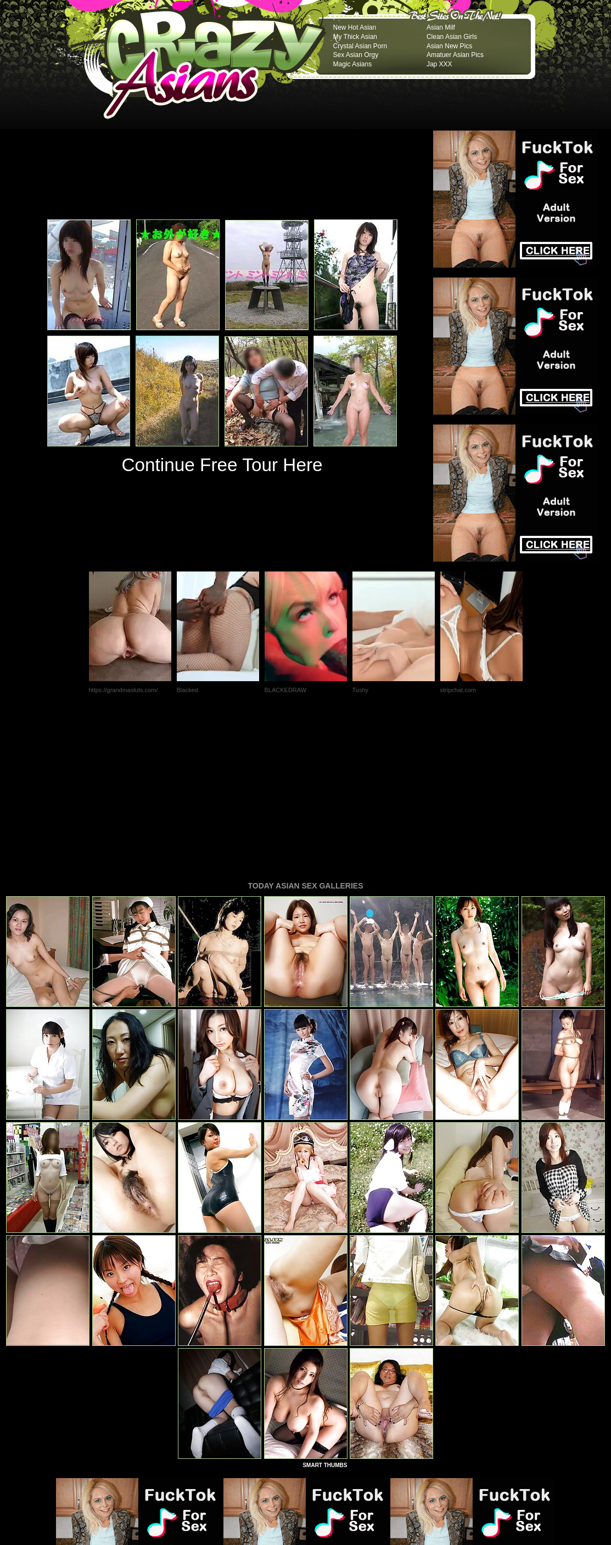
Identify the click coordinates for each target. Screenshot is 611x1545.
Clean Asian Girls (452, 37)
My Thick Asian (355, 37)
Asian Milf (441, 27)
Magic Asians (352, 64)
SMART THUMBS (324, 1315)
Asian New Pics (449, 46)
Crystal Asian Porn (360, 46)
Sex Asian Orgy (356, 55)
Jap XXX (439, 64)
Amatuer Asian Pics (455, 55)
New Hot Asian (355, 27)
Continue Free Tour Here (221, 465)
